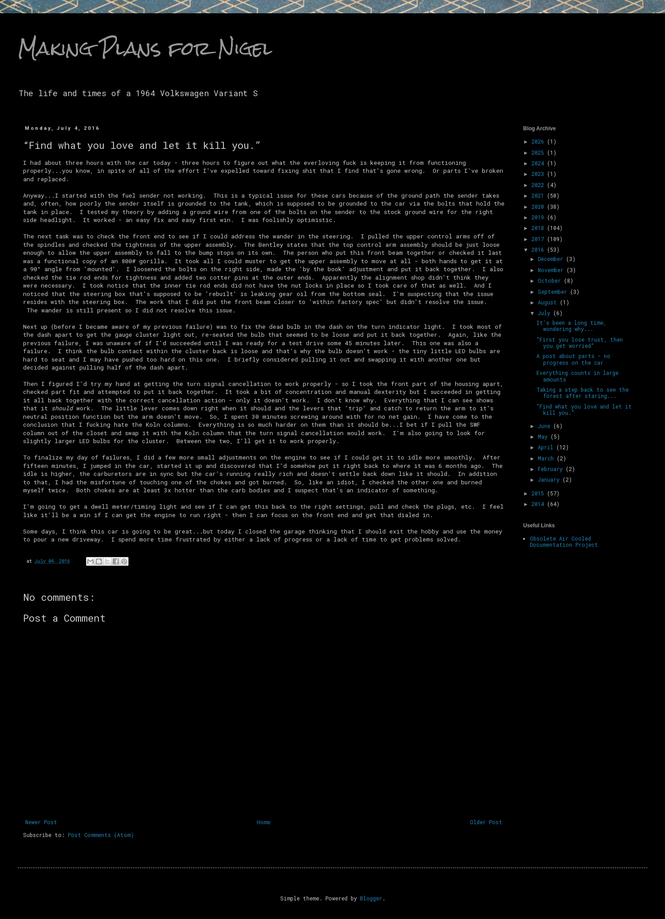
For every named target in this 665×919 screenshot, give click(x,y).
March (547, 458)
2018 (539, 227)
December (552, 258)
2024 (539, 163)
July (545, 312)
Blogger (371, 898)
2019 (539, 217)
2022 (539, 184)
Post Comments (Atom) (101, 834)
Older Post (486, 822)
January (550, 479)
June (545, 425)
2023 (539, 173)
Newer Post (41, 822)
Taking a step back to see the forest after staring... (582, 392)
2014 (539, 503)
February (552, 468)
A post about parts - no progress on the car (573, 359)
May (544, 436)
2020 (539, 206)
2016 (539, 249)
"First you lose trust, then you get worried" (579, 342)
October (551, 280)
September (554, 291)
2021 (539, 195)
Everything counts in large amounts (577, 375)
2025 (539, 152)
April (547, 447)
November (552, 269)
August (549, 302)
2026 (539, 141)
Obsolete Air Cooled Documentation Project (564, 541)
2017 (539, 238)
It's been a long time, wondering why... (571, 325)
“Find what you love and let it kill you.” (584, 409)
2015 (539, 493)
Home (263, 822)
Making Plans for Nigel (145, 48)
